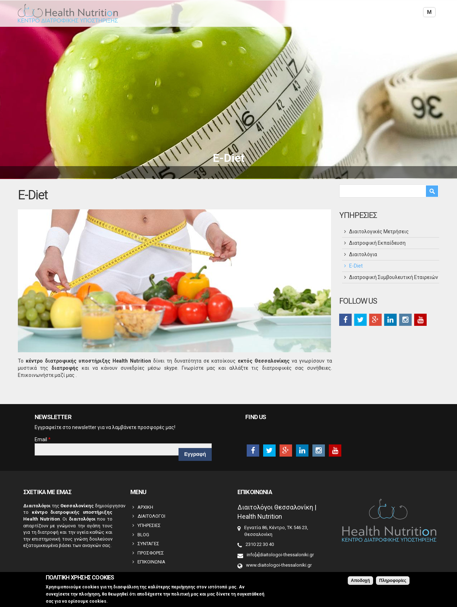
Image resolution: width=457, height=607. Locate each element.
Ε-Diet (356, 266)
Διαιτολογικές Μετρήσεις (379, 231)
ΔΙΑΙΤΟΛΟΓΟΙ (151, 516)
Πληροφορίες (392, 580)
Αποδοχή (360, 580)
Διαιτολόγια (363, 254)
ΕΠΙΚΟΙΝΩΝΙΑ (151, 561)
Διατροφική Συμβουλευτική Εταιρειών (393, 277)
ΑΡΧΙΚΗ (145, 507)
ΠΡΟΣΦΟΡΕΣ (150, 553)
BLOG (143, 534)
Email (43, 439)
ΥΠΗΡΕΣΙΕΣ (149, 525)
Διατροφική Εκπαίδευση (377, 243)
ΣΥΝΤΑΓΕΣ (148, 543)
